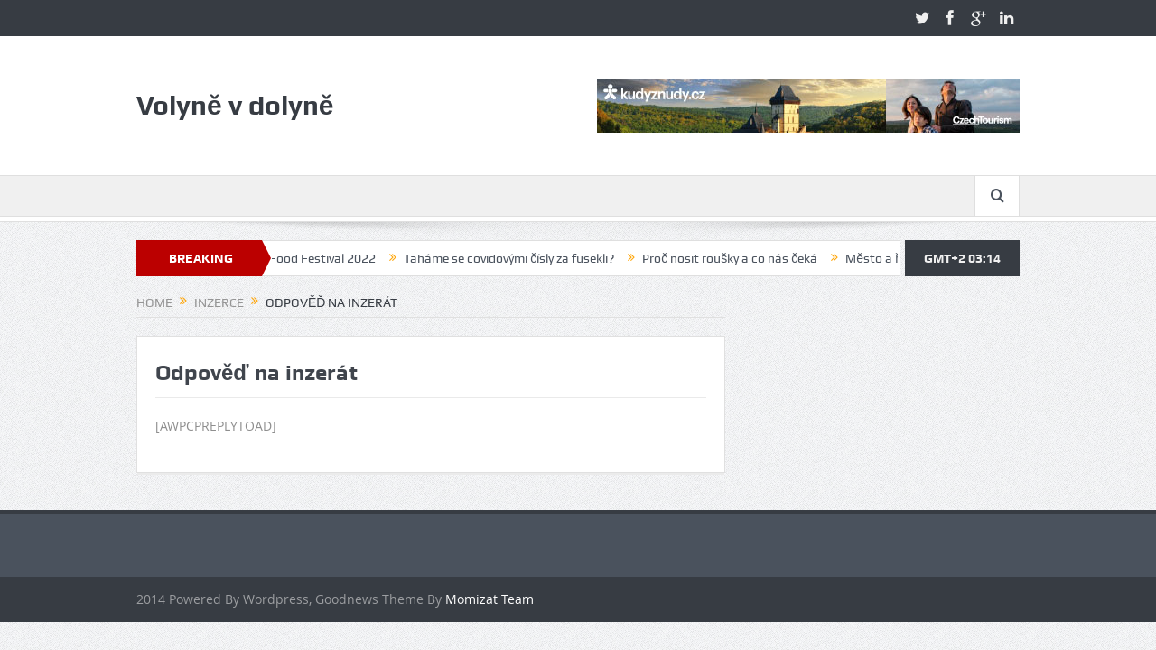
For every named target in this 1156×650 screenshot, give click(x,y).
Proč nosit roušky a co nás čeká (735, 258)
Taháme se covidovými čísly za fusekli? (514, 258)
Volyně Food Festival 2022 (308, 258)
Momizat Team (489, 599)
